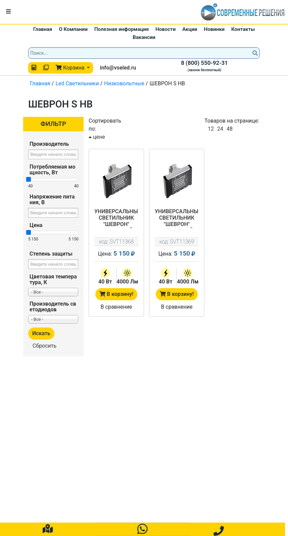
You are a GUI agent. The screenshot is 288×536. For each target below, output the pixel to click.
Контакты (243, 29)
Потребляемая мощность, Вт (53, 170)
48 (230, 129)
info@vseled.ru (118, 67)
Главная (42, 29)
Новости (165, 29)
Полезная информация (121, 29)
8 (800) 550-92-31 (204, 62)
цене (97, 137)
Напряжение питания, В (52, 199)
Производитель (49, 144)
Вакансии (144, 37)
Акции (189, 29)
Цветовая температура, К (53, 279)
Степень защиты (51, 254)
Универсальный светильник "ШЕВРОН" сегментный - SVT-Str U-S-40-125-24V (177, 218)
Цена (36, 225)
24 (220, 129)
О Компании (73, 29)
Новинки (214, 29)
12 (211, 129)
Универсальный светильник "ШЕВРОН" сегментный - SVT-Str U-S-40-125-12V (116, 218)
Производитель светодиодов (53, 307)
